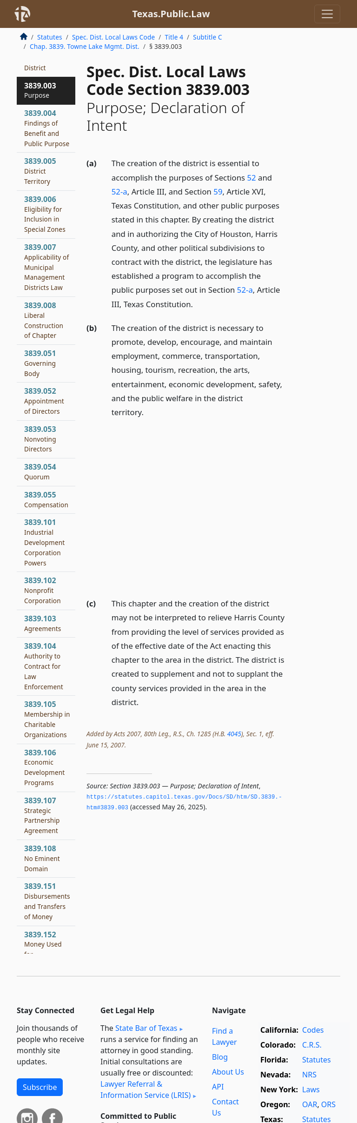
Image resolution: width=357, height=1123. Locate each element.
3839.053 (40, 439)
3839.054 (40, 471)
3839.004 (46, 128)
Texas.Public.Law (171, 13)
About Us (228, 1072)
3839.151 (47, 901)
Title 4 (174, 37)
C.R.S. (312, 1045)
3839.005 (40, 171)
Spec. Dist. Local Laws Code (113, 37)
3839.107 (42, 815)
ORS (328, 1104)
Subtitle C (207, 37)
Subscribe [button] (40, 1087)
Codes (313, 1030)
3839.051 (40, 363)
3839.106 (44, 767)
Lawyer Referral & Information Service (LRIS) (145, 1089)
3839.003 (40, 90)
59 (217, 191)
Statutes (49, 37)
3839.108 (42, 858)
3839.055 (46, 499)
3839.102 (42, 590)
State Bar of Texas (146, 1028)
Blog (220, 1057)
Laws (311, 1089)
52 (251, 177)
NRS (309, 1074)
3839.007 (46, 267)
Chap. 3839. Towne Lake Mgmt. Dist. (84, 46)
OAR (309, 1104)
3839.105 (47, 719)
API (218, 1087)
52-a (119, 191)
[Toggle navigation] (327, 14)
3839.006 (45, 214)
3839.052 (44, 401)
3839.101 (44, 542)
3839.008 (43, 320)
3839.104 (43, 666)
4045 (234, 733)
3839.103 (42, 623)
